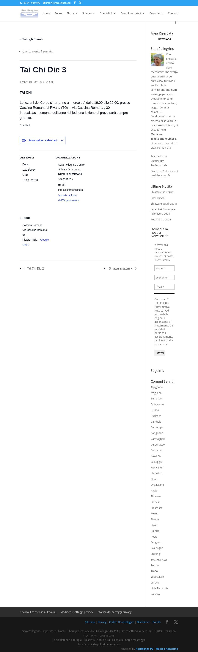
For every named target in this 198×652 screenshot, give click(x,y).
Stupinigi (156, 553)
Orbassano (157, 484)
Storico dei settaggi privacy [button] (115, 612)
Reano (154, 513)
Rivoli (154, 525)
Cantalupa (157, 427)
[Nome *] (164, 268)
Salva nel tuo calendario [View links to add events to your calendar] (43, 140)
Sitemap (90, 622)
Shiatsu (87, 13)
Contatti (173, 13)
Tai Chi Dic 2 (35, 268)
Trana (154, 571)
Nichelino (156, 473)
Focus (58, 13)
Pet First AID (158, 198)
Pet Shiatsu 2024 (161, 219)
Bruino (155, 410)
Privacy (102, 622)
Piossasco (156, 508)
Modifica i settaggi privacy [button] (76, 612)
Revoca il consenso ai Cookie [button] (38, 612)
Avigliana (156, 393)
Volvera (155, 594)
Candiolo (156, 421)
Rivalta (155, 519)
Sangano (156, 542)
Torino (154, 565)
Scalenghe (157, 548)
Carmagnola (158, 439)
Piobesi (155, 502)
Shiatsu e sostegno (162, 192)
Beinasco (156, 398)
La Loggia (156, 461)
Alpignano (157, 387)
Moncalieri (157, 467)
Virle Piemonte (159, 588)
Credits (157, 622)
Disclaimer (143, 622)
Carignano (157, 433)
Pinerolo (156, 496)
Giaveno (156, 456)
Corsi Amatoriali (131, 13)
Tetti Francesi (159, 559)
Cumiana (156, 450)
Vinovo (155, 582)
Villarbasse (157, 576)
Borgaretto (157, 404)
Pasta (154, 490)
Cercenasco (158, 444)
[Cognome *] (164, 277)
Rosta (154, 536)
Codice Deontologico (121, 622)
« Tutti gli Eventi (31, 39)
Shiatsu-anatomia (121, 268)
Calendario (156, 13)
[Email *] (164, 287)
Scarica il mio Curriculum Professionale (159, 161)
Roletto (155, 531)
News (70, 13)
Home (46, 13)
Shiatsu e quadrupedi (164, 203)
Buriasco (156, 416)
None (154, 479)
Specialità (106, 13)
